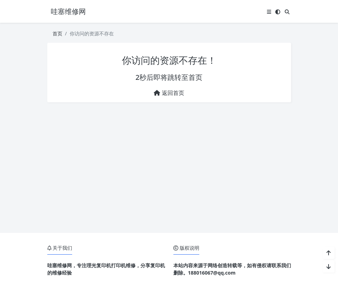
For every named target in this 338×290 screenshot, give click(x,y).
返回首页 (169, 93)
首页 (57, 33)
